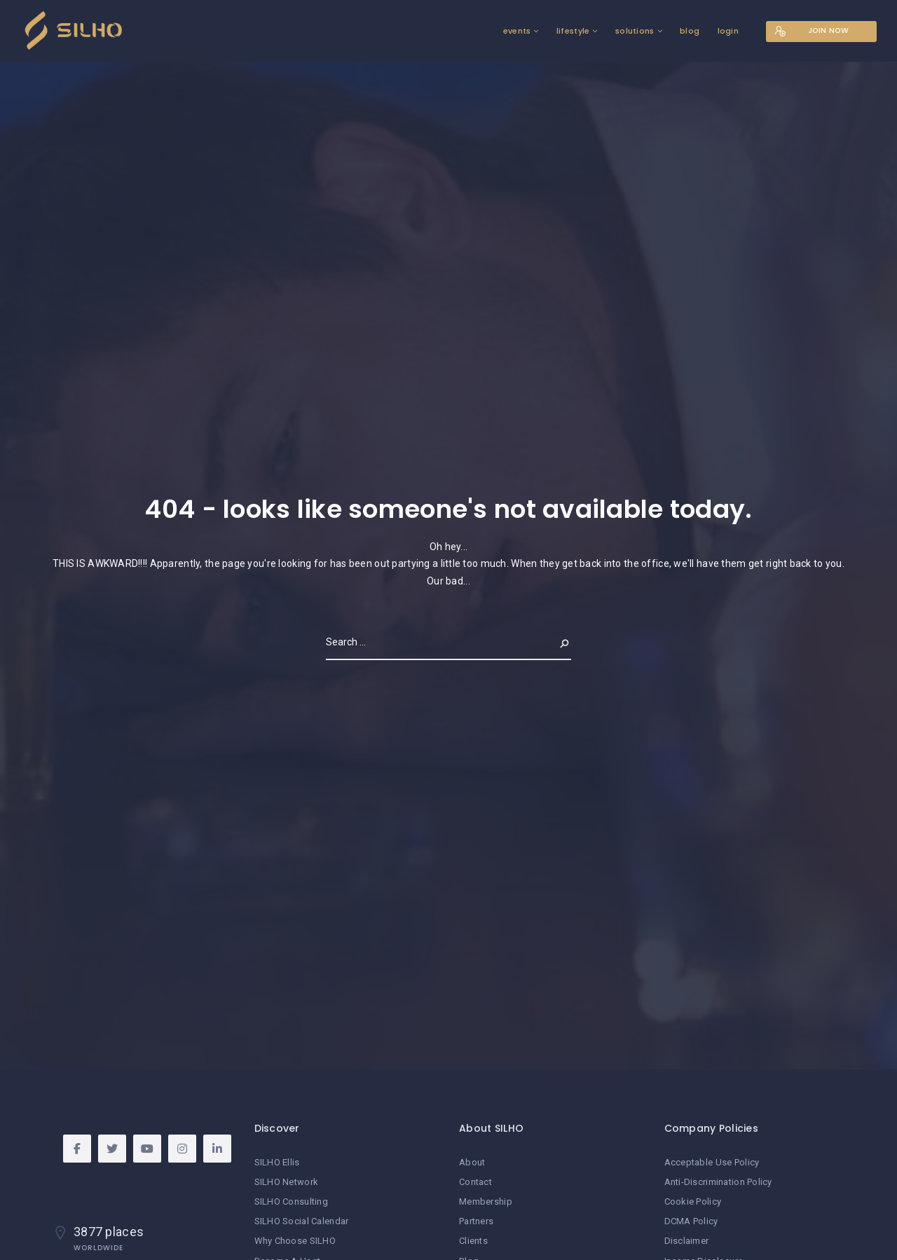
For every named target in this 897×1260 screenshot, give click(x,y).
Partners (476, 1221)
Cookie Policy (693, 1201)
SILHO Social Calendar (301, 1221)
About (472, 1162)
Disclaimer (686, 1240)
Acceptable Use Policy (712, 1162)
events (512, 30)
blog (685, 30)
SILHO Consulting (291, 1201)
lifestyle (568, 30)
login (723, 30)
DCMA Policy (691, 1221)
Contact (475, 1182)
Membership (485, 1201)
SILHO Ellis (277, 1162)
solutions (630, 30)
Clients (473, 1240)
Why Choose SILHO (295, 1240)
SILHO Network (286, 1182)
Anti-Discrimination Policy (718, 1182)
